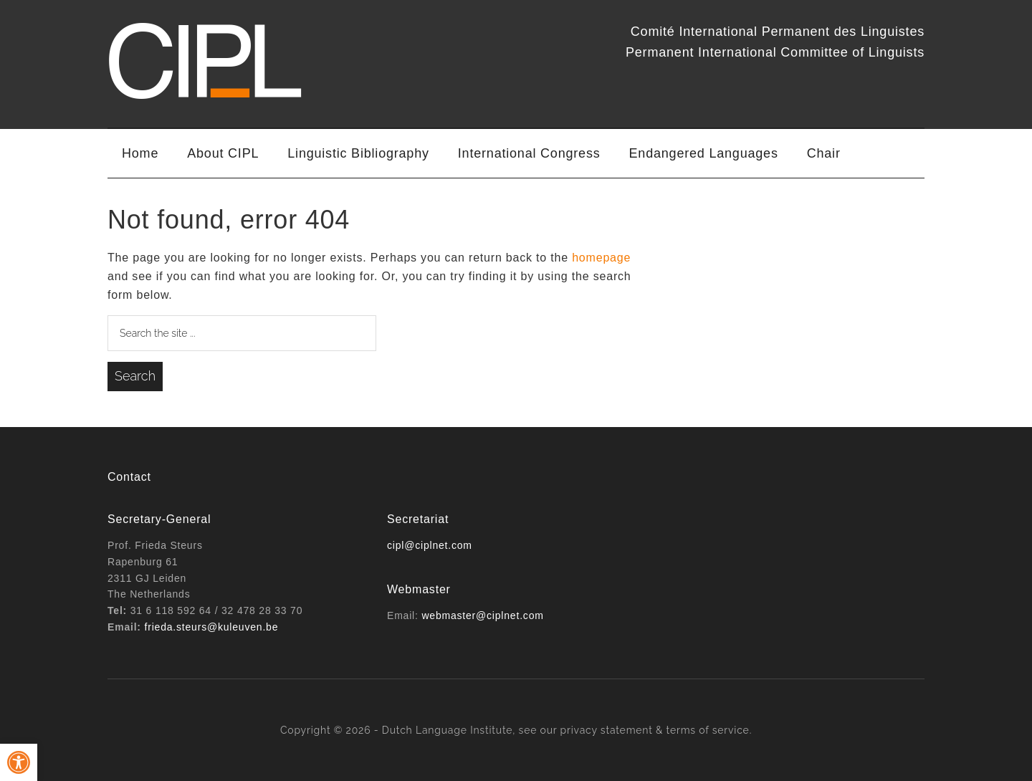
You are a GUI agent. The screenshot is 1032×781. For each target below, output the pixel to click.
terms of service (708, 730)
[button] (18, 762)
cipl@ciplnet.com (429, 545)
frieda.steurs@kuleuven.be (212, 627)
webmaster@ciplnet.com (482, 615)
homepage (601, 257)
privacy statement (606, 730)
